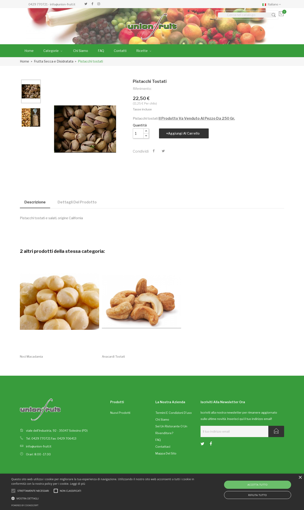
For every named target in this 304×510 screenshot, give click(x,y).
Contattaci (162, 446)
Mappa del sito (165, 453)
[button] (102, 498)
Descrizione (35, 202)
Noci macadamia (31, 356)
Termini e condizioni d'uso (173, 413)
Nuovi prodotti (120, 413)
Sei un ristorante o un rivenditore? (171, 429)
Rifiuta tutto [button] (257, 495)
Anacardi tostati (113, 356)
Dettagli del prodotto (77, 202)
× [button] (300, 477)
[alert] (152, 492)
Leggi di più (77, 484)
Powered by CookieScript (24, 505)
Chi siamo (162, 419)
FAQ (158, 440)
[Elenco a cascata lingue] (272, 4)
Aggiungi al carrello (184, 133)
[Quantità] (138, 133)
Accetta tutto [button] (258, 484)
